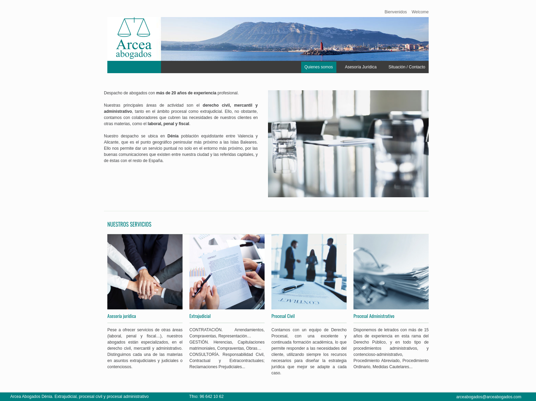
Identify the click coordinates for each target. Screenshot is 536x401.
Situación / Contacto (407, 67)
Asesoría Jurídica (361, 67)
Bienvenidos (396, 12)
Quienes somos (319, 67)
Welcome (420, 12)
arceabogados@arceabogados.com (488, 397)
